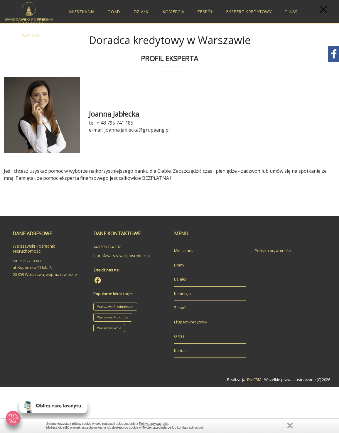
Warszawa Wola (109, 328)
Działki (142, 11)
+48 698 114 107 (107, 246)
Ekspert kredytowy (248, 11)
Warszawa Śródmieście (115, 306)
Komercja (173, 11)
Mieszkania (82, 11)
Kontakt (32, 35)
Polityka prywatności (273, 250)
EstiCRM (254, 379)
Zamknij (290, 425)
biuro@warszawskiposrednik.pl (121, 255)
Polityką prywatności (153, 423)
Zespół (205, 11)
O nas (291, 11)
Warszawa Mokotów (112, 317)
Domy (113, 11)
